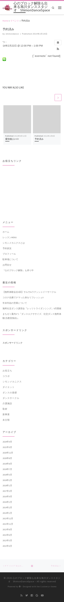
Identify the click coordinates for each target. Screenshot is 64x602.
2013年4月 (7, 545)
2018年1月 (7, 485)
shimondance (12, 34)
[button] (57, 49)
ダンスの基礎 (10, 392)
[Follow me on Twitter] (26, 595)
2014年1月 (7, 513)
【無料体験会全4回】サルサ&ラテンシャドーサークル (29, 292)
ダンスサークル (11, 398)
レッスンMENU (10, 237)
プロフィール (9, 253)
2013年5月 (7, 540)
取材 (5, 409)
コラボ (6, 376)
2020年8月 (7, 458)
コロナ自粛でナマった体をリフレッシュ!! (23, 297)
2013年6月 (7, 534)
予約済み (39, 139)
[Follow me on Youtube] (42, 595)
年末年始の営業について (15, 303)
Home (5, 20)
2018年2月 (7, 480)
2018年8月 (7, 463)
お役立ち (7, 370)
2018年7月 (7, 469)
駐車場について (10, 259)
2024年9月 (7, 441)
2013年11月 (8, 524)
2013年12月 (8, 518)
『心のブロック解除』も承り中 (18, 270)
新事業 (6, 414)
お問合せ (7, 264)
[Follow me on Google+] (37, 595)
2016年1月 (7, 502)
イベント (14, 20)
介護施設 (7, 403)
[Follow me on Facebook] (32, 595)
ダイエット (9, 387)
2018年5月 (7, 474)
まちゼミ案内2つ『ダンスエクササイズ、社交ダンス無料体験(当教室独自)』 (32, 316)
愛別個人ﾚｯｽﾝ (12, 139)
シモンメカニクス (12, 381)
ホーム (6, 231)
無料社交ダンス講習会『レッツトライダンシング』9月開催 (32, 308)
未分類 (6, 420)
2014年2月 (7, 507)
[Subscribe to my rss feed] (21, 595)
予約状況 (7, 248)
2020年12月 (8, 452)
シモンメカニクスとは (14, 242)
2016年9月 (7, 496)
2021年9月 (7, 447)
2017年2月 (7, 491)
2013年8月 (7, 529)
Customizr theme (48, 587)
